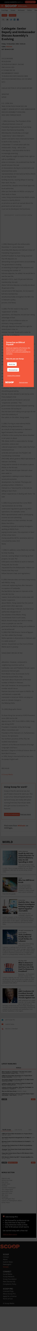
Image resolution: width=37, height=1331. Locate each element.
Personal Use (13, 370)
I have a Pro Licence (13, 376)
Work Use (12, 364)
